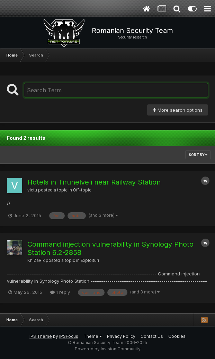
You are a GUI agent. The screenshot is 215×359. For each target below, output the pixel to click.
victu (32, 190)
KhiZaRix (36, 260)
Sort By (198, 155)
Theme (92, 336)
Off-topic (82, 190)
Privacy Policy (121, 336)
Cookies (177, 336)
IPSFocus (68, 336)
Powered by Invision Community (108, 348)
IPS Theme (40, 336)
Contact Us (152, 336)
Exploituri (90, 260)
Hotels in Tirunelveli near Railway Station (94, 182)
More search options (178, 110)
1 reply (60, 292)
